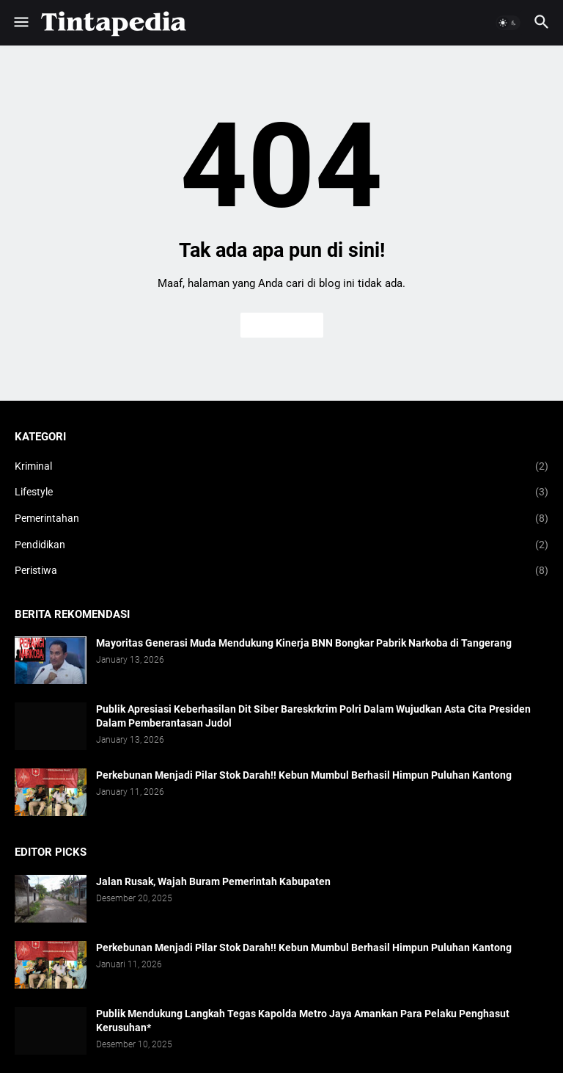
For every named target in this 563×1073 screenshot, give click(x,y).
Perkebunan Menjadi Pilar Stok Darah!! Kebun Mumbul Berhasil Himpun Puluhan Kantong (304, 775)
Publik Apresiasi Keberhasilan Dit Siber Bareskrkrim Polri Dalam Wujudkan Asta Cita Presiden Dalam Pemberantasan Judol (313, 716)
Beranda (281, 325)
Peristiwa (281, 571)
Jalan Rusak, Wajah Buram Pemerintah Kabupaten (213, 881)
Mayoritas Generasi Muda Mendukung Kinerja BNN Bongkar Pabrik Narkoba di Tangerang (304, 643)
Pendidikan (281, 545)
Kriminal (281, 466)
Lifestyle (281, 492)
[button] (20, 22)
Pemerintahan (281, 519)
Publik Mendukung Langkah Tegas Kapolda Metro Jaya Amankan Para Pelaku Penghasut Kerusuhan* (302, 1020)
